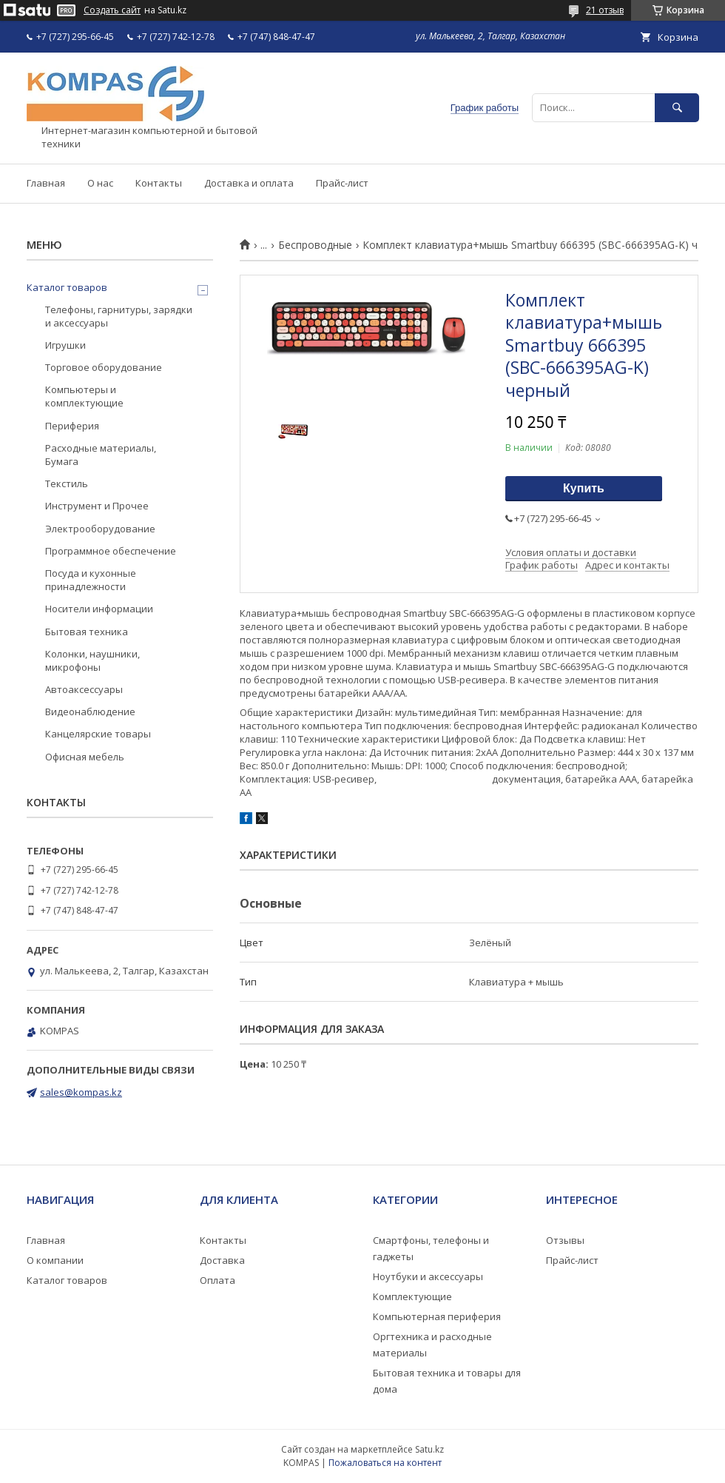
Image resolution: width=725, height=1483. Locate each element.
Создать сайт (112, 10)
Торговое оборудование (103, 367)
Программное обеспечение (110, 551)
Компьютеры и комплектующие (84, 396)
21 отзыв (605, 10)
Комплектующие (412, 1296)
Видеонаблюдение (90, 711)
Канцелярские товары (98, 733)
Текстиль (66, 483)
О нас (100, 183)
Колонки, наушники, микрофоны (92, 660)
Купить (583, 488)
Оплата (217, 1280)
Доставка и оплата (249, 183)
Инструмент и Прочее (97, 505)
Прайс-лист (342, 183)
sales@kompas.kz (81, 1092)
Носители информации (99, 608)
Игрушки (65, 345)
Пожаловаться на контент (385, 1462)
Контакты (158, 183)
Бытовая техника (86, 631)
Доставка (222, 1260)
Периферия (72, 425)
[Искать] (677, 107)
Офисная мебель (84, 756)
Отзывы (565, 1240)
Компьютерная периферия (437, 1316)
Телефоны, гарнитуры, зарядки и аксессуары (118, 316)
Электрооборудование (100, 528)
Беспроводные (315, 245)
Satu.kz (429, 1449)
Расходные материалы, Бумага (100, 454)
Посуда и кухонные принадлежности (90, 579)
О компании (55, 1260)
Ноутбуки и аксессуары (428, 1276)
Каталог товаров (67, 287)
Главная (46, 183)
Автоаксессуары (84, 689)
